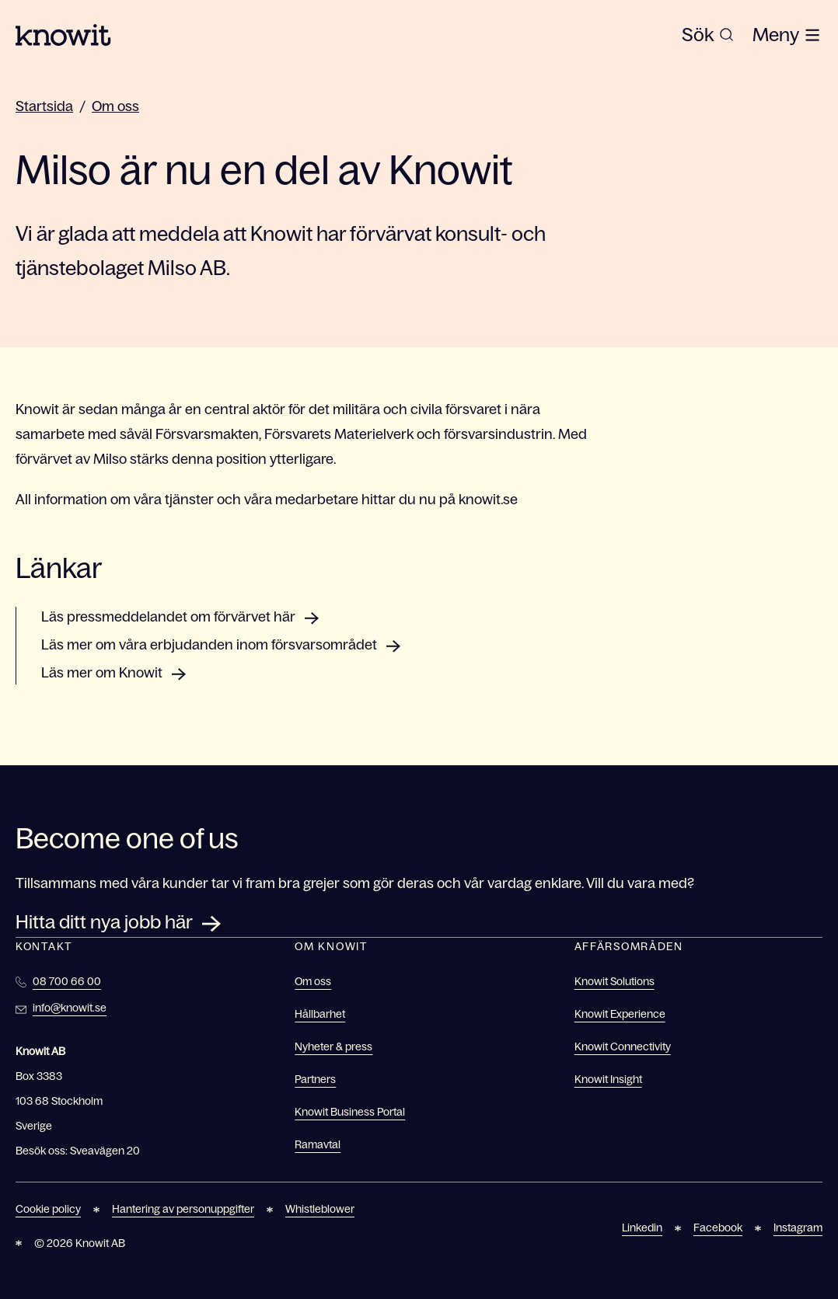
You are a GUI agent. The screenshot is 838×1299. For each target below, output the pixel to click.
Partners (315, 1079)
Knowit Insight (608, 1079)
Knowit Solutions (614, 981)
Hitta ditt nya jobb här (104, 921)
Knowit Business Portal (350, 1112)
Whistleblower (319, 1209)
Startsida (44, 106)
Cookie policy (48, 1209)
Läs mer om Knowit (101, 673)
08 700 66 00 (67, 981)
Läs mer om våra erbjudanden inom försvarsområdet (209, 645)
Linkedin (642, 1227)
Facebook (717, 1227)
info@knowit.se (69, 1007)
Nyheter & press (333, 1046)
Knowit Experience (619, 1014)
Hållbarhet (320, 1014)
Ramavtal (317, 1144)
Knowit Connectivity (622, 1046)
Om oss (115, 106)
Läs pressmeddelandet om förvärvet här (168, 617)
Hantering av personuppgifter (183, 1209)
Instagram (797, 1227)
